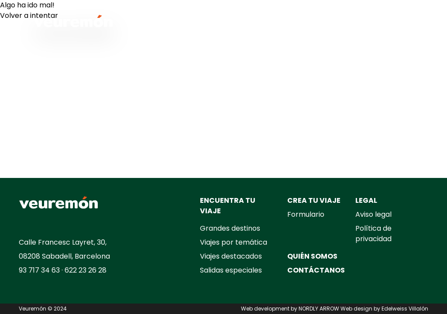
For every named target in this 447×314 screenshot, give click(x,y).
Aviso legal (373, 214)
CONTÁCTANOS (316, 270)
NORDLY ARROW (319, 308)
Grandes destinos (230, 228)
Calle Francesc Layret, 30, (63, 242)
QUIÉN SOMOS (312, 256)
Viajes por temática (233, 242)
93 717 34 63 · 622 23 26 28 (63, 270)
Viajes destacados (231, 256)
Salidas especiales (231, 270)
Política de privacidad (373, 233)
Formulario (305, 214)
